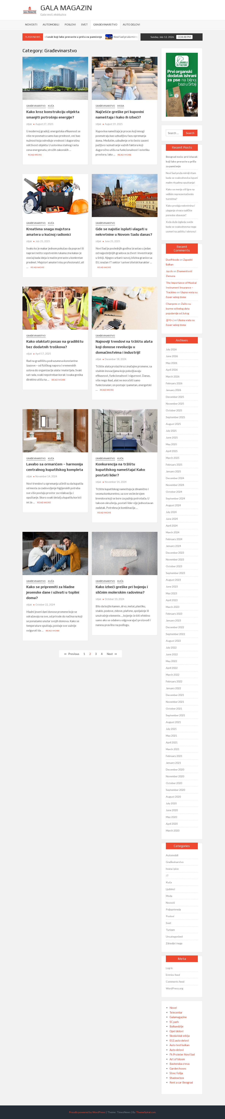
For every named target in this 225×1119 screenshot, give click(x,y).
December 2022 (175, 627)
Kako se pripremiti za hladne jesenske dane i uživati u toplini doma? (52, 592)
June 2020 (172, 810)
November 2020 (175, 776)
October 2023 (174, 566)
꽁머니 (170, 320)
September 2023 (175, 573)
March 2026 (172, 376)
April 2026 (172, 369)
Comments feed (175, 981)
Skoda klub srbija (180, 1035)
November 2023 (175, 559)
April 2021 (172, 742)
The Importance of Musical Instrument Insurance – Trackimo (181, 287)
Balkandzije (176, 1026)
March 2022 (172, 674)
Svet (84, 24)
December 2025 (175, 396)
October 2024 (174, 491)
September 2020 (175, 789)
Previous (73, 653)
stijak (29, 124)
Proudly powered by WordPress (87, 1112)
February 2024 (174, 539)
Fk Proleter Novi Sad (182, 1054)
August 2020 (173, 796)
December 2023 (175, 552)
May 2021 (171, 735)
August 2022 (173, 640)
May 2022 (171, 661)
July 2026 (171, 349)
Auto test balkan (179, 1045)
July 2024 (171, 512)
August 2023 (173, 579)
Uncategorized (174, 936)
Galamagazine (178, 1017)
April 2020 (172, 823)
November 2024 (175, 484)
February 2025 (174, 464)
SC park (174, 1021)
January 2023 (173, 620)
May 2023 (171, 593)
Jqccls (169, 271)
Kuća (51, 105)
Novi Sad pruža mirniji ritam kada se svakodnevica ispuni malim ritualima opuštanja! (182, 177)
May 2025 (171, 444)
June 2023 (172, 586)
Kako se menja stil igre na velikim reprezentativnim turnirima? (180, 194)
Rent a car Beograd (181, 1082)
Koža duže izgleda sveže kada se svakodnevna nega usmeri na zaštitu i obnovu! (181, 226)
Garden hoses (178, 1068)
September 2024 (175, 498)
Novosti (31, 24)
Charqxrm (171, 303)
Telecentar (176, 1012)
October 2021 (174, 708)
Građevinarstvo (105, 24)
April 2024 (172, 525)
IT (167, 875)
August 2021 (173, 722)
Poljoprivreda (173, 909)
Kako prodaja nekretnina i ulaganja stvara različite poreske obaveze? (180, 210)
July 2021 (171, 728)
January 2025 (173, 471)
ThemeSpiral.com (146, 1112)
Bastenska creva (179, 1063)
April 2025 (172, 451)
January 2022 (173, 688)
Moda (120, 105)
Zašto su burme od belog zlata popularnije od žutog (178, 308)
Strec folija (176, 1073)
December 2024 (175, 478)
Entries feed (173, 974)
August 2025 (173, 423)
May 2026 (171, 362)
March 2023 (172, 606)
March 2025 (172, 457)
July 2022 (171, 647)
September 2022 (175, 634)
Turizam (170, 929)
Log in (169, 968)
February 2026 (174, 383)
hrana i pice (172, 868)
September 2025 (175, 417)
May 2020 (171, 816)
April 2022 (172, 667)
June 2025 (172, 437)
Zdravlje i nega (174, 943)
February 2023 (174, 613)
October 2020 (174, 783)
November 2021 (175, 701)
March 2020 (172, 830)
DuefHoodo (172, 259)
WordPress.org (174, 988)
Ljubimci (170, 889)
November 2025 (175, 403)
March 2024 (172, 532)
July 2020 (171, 803)
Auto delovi (131, 24)
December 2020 (175, 769)
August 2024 (173, 505)
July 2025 (171, 430)
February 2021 (174, 755)
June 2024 (172, 518)
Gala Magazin (66, 7)
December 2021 (175, 694)
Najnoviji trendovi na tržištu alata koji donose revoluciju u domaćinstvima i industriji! (124, 346)
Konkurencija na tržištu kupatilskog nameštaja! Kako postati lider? (120, 469)
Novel (173, 1007)
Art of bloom (177, 1059)
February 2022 (174, 681)
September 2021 (175, 715)
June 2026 (172, 356)
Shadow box (177, 1077)
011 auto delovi (179, 1040)
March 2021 (172, 749)
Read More (35, 154)
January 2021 (173, 762)
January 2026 (173, 390)
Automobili (51, 24)
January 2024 (173, 545)
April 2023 (172, 600)
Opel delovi (176, 1031)
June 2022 (172, 654)
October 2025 (174, 410)
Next (110, 653)
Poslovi (70, 24)
